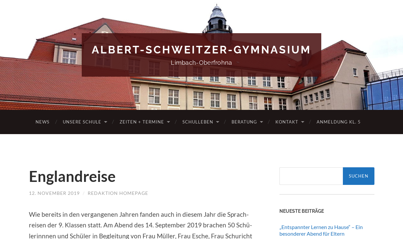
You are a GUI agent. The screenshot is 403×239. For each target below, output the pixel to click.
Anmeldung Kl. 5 (339, 121)
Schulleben (197, 121)
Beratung (244, 121)
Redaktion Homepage (118, 193)
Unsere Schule (82, 121)
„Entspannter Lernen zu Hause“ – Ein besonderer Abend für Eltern (321, 230)
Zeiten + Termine (142, 121)
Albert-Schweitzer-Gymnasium (201, 49)
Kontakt (286, 121)
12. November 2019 (54, 193)
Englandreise (72, 176)
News (43, 121)
